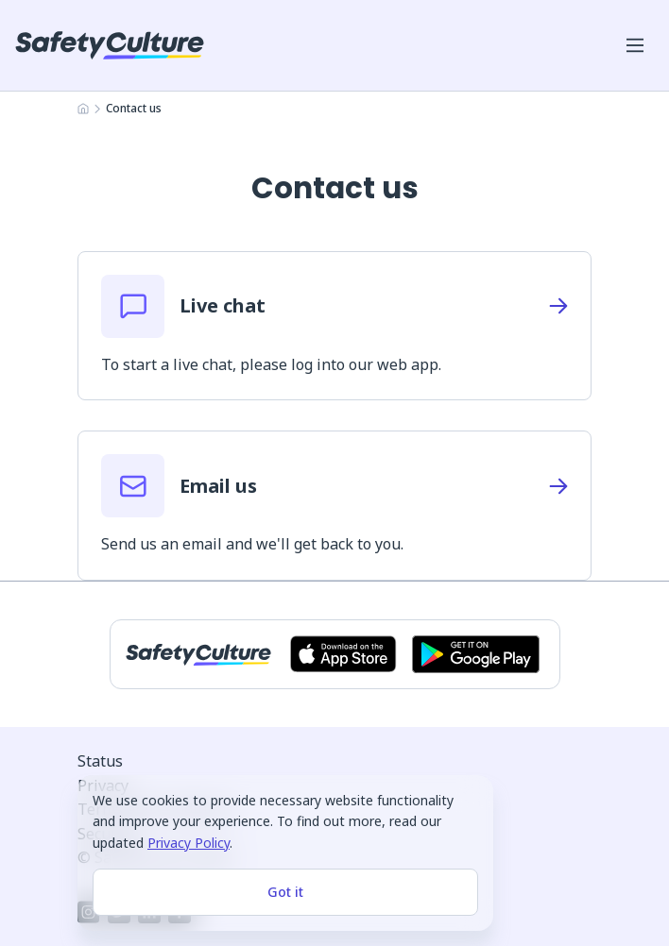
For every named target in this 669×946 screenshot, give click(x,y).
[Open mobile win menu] (635, 45)
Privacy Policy (188, 843)
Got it (285, 892)
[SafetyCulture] (109, 45)
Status (100, 761)
